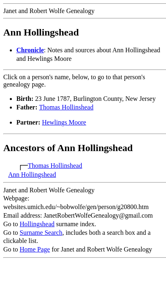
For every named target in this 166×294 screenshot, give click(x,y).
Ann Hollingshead (32, 174)
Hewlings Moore (64, 122)
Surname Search (41, 232)
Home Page (35, 249)
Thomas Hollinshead (66, 107)
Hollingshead (37, 223)
